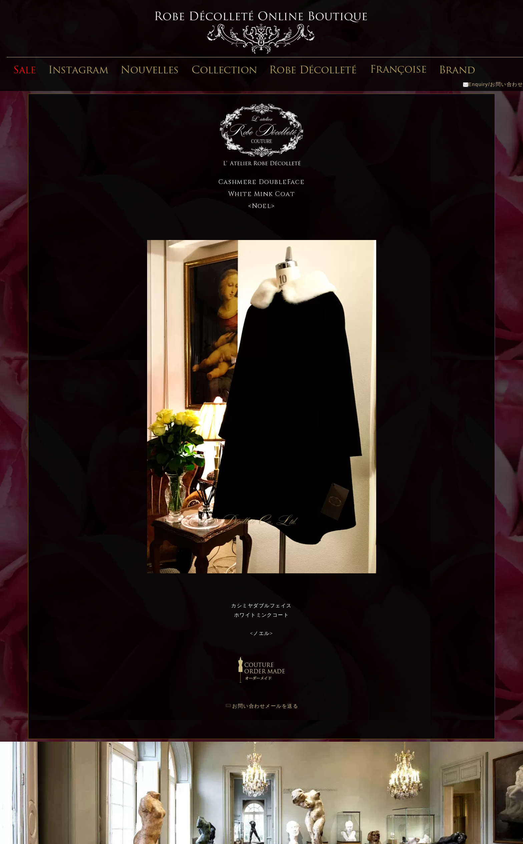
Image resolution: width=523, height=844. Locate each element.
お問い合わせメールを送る (265, 706)
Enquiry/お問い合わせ (493, 84)
